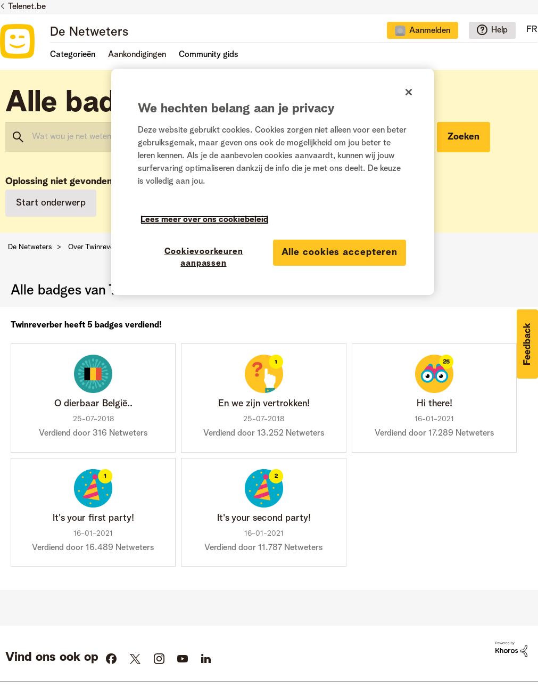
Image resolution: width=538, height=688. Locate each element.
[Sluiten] (408, 92)
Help (499, 30)
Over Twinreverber (97, 247)
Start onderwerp (51, 203)
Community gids (208, 55)
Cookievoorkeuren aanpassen (203, 258)
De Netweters (89, 32)
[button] (527, 344)
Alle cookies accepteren (340, 252)
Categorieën (72, 55)
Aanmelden (429, 31)
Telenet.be (27, 7)
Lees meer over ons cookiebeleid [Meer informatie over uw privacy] (204, 220)
